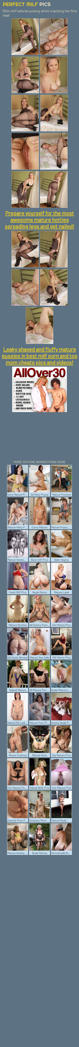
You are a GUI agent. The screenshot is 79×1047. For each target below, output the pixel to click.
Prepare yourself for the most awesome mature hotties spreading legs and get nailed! (39, 219)
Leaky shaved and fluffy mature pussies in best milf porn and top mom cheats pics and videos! (39, 356)
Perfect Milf (27, 4)
